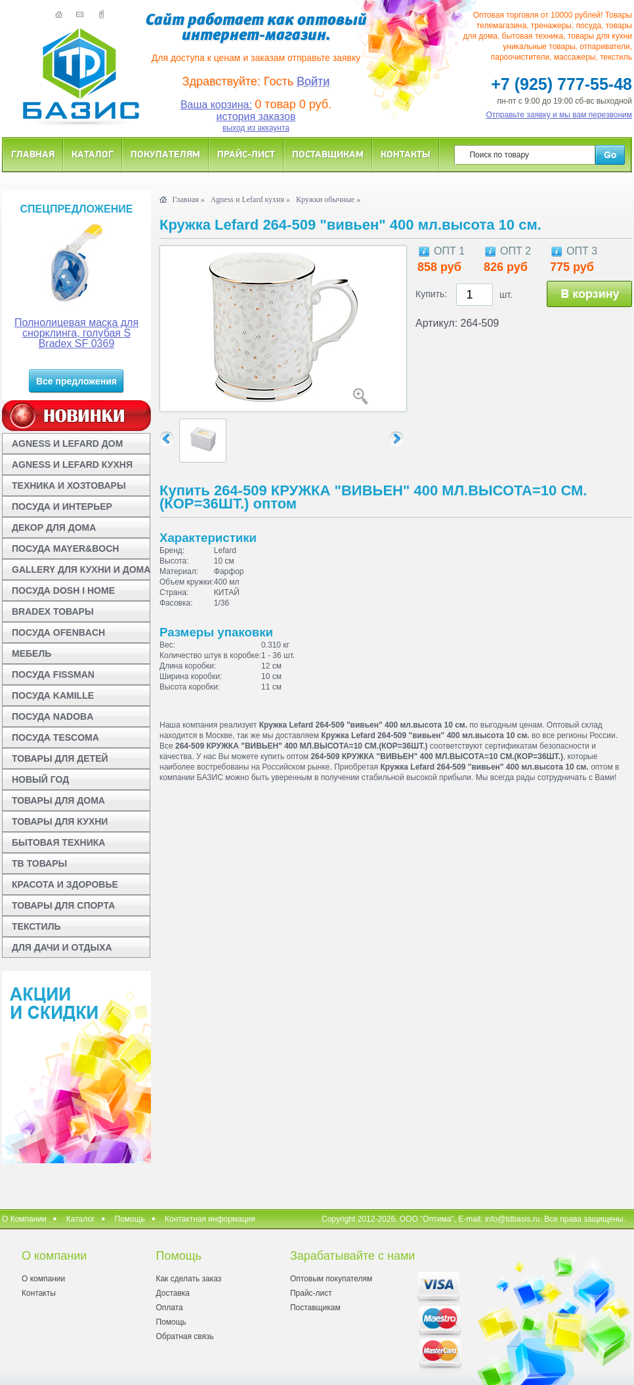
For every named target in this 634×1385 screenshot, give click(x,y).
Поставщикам (328, 154)
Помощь (130, 1219)
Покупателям (165, 154)
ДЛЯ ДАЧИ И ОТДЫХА (62, 947)
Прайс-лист (246, 154)
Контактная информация (210, 1219)
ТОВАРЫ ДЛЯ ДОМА (58, 800)
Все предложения (76, 381)
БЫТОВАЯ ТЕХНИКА (58, 842)
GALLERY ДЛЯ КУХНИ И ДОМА (81, 569)
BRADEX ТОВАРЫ (53, 611)
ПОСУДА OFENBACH (58, 632)
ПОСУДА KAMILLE (53, 695)
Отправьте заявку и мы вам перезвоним (559, 114)
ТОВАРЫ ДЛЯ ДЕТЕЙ (60, 758)
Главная (32, 154)
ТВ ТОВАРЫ (39, 863)
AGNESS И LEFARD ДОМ (67, 443)
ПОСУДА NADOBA (52, 716)
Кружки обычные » (328, 199)
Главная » (188, 199)
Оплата (169, 1307)
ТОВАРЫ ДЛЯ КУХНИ (60, 821)
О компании (43, 1278)
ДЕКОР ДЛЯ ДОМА (54, 527)
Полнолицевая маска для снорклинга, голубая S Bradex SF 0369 (76, 333)
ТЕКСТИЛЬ (36, 926)
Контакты (406, 154)
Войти (313, 81)
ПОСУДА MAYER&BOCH (65, 548)
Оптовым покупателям (331, 1278)
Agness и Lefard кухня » (250, 199)
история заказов (256, 116)
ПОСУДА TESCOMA (55, 737)
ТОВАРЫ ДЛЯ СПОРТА (63, 905)
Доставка (173, 1293)
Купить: (431, 294)
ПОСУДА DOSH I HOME (63, 590)
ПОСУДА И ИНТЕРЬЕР (62, 506)
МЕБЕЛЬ (31, 653)
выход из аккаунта (255, 128)
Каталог (93, 154)
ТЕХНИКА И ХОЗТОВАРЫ (69, 485)
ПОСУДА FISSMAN (53, 674)
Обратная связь (184, 1336)
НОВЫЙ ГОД (40, 779)
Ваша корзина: (216, 104)
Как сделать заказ (188, 1278)
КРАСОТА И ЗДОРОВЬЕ (65, 884)
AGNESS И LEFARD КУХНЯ (72, 464)
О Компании (24, 1219)
